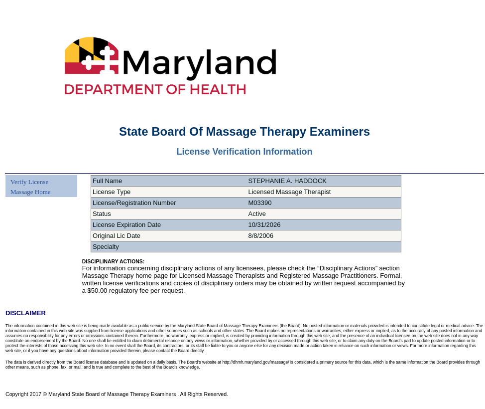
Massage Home (30, 192)
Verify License (29, 182)
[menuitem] (29, 176)
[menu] (29, 186)
